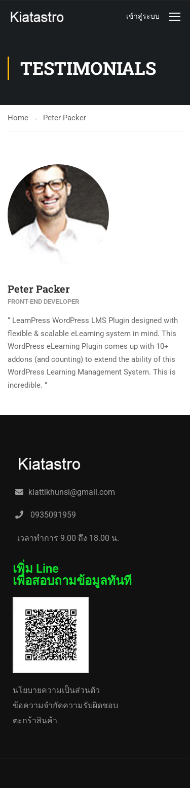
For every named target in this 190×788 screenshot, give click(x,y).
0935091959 (52, 515)
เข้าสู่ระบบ (143, 16)
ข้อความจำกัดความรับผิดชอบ (65, 705)
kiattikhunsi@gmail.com (71, 492)
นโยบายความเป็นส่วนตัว (56, 690)
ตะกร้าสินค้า (35, 720)
